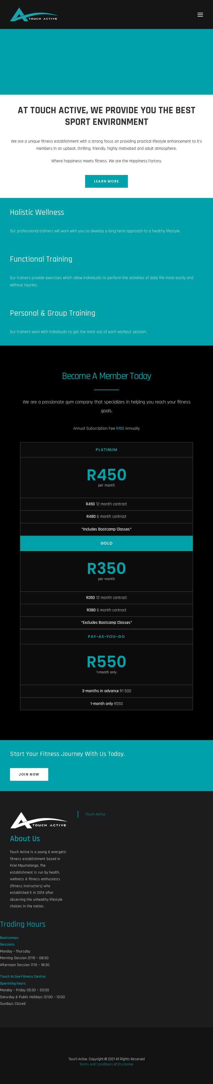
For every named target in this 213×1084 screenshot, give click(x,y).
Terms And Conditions (96, 1064)
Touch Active (95, 814)
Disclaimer (126, 1064)
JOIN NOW (29, 774)
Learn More (106, 181)
